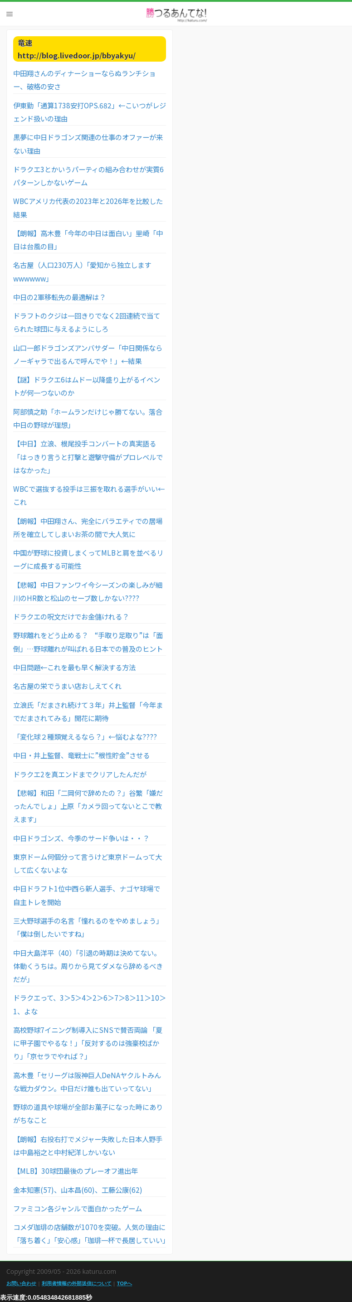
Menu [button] (9, 14)
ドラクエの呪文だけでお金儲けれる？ (71, 616)
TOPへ (124, 1283)
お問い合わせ (21, 1283)
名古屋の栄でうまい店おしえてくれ (67, 686)
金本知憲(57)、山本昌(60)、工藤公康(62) (77, 1190)
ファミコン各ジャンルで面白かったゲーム (77, 1208)
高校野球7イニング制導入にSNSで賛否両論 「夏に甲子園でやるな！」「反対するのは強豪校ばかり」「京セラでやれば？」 (87, 1043)
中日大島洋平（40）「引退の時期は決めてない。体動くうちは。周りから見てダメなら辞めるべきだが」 (88, 966)
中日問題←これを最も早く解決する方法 (74, 667)
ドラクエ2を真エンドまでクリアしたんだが (80, 774)
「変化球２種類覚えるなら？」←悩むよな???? (85, 736)
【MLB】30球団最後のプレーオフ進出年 (75, 1171)
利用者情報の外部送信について (77, 1283)
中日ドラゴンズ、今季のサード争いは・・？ (81, 838)
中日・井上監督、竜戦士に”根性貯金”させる (81, 755)
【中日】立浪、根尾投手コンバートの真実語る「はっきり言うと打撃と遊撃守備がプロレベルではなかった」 (88, 456)
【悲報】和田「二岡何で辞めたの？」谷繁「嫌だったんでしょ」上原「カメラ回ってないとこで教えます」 (88, 806)
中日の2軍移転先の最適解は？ (59, 297)
